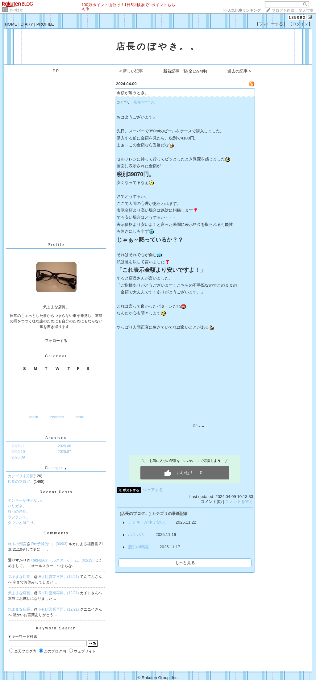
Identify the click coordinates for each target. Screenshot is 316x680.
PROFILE (45, 24)
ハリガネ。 (17, 506)
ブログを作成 (283, 10)
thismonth (56, 417)
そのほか (16, 10)
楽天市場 (306, 10)
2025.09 (18, 457)
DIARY (27, 24)
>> (242, 10)
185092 (297, 17)
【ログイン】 (300, 24)
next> (80, 417)
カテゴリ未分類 (21, 476)
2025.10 (18, 452)
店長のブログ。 (21, 481)
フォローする (56, 340)
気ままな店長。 (21, 576)
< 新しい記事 (131, 71)
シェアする (153, 489)
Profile (56, 245)
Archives (56, 438)
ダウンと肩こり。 (22, 522)
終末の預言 (17, 544)
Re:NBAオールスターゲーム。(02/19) (63, 560)
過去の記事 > (239, 71)
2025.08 (64, 446)
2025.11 (18, 446)
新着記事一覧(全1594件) (185, 71)
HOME (11, 24)
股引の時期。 (19, 511)
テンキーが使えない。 (26, 500)
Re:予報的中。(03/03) (50, 544)
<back (33, 417)
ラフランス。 (19, 517)
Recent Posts (56, 492)
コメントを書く (239, 501)
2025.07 (64, 452)
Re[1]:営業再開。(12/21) (59, 576)
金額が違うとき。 (133, 92)
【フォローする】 (271, 24)
